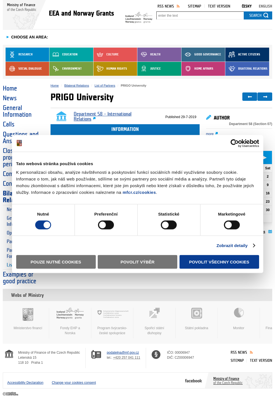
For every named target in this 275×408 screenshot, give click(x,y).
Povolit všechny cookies (219, 262)
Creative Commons (11, 394)
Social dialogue (24, 68)
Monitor (238, 319)
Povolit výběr (138, 262)
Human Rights (110, 68)
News (10, 98)
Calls (9, 124)
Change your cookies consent (74, 383)
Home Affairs (197, 68)
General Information (17, 111)
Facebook (193, 380)
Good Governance (201, 54)
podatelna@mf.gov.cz (123, 353)
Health (149, 54)
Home (10, 88)
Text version (219, 6)
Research (19, 54)
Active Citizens (242, 54)
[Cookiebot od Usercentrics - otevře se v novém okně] (234, 143)
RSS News (165, 6)
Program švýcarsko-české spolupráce (112, 321)
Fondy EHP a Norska (70, 321)
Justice (149, 68)
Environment (65, 68)
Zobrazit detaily (232, 245)
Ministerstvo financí (28, 319)
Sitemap (194, 6)
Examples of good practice (19, 278)
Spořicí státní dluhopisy (154, 321)
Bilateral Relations (246, 68)
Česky (247, 6)
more (210, 134)
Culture (106, 54)
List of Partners (105, 85)
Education (63, 54)
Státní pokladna (196, 319)
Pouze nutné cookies (56, 262)
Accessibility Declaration (25, 383)
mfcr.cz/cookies (139, 192)
